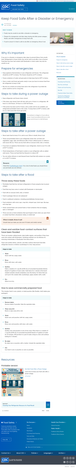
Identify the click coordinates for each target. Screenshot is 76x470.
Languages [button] (48, 453)
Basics (28, 425)
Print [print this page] (43, 410)
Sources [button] (6, 410)
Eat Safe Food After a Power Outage (36, 369)
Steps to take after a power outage (64, 66)
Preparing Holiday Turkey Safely (65, 93)
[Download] (37, 376)
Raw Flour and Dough (63, 84)
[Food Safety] (10, 422)
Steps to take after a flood (62, 69)
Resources (58, 72)
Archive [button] (62, 453)
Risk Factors (30, 430)
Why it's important (60, 56)
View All (5, 439)
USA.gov (72, 466)
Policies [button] (34, 453)
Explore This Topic (18, 9)
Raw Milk (60, 90)
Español (15, 25)
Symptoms (29, 428)
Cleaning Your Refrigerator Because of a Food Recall (64, 96)
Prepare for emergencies (61, 60)
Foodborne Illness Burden (57, 431)
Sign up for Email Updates (34, 447)
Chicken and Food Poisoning (64, 87)
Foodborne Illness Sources (57, 434)
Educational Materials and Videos (35, 439)
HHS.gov (67, 466)
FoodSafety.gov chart (16, 166)
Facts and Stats (30, 436)
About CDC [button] (21, 453)
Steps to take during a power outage (64, 63)
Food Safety (17, 5)
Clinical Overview (55, 425)
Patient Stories (30, 441)
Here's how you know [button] (69, 1)
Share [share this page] (47, 410)
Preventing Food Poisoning (64, 82)
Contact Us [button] (6, 453)
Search (73, 9)
